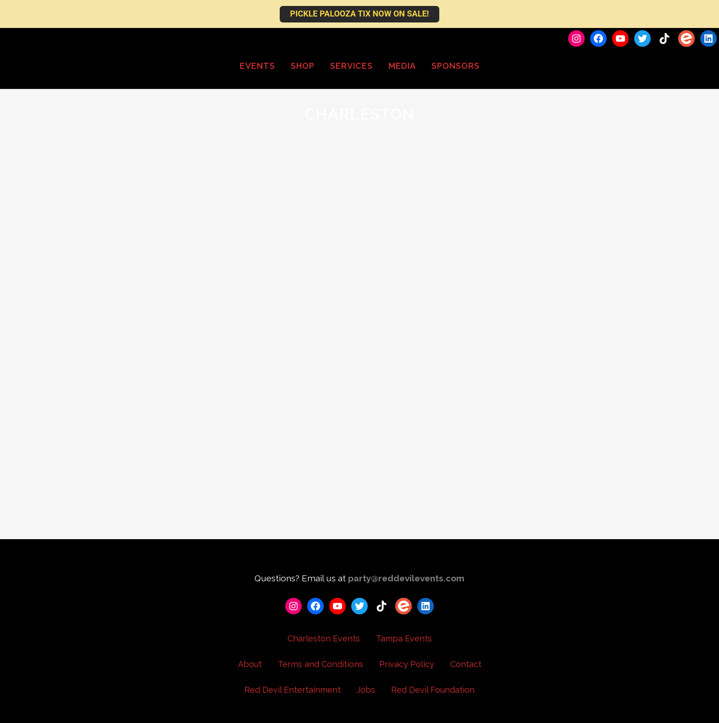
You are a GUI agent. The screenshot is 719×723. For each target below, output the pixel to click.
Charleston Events (324, 638)
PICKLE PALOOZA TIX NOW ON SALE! (359, 13)
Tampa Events (404, 638)
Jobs (366, 690)
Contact (465, 664)
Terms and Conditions (320, 664)
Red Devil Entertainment (292, 690)
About (250, 664)
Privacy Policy (406, 664)
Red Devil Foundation (433, 690)
